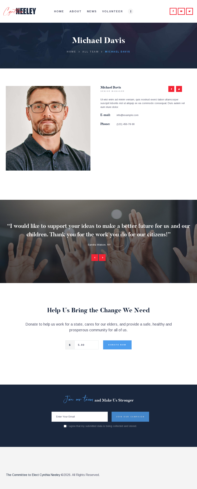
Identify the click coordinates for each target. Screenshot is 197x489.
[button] (94, 257)
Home (71, 51)
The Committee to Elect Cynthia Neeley (33, 475)
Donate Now (117, 345)
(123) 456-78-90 (125, 124)
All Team (90, 51)
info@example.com (128, 115)
